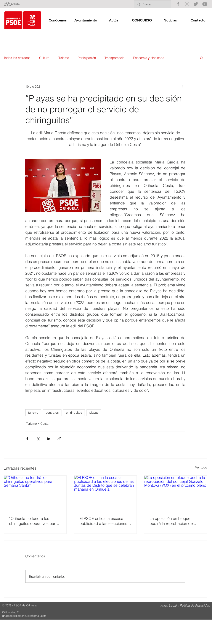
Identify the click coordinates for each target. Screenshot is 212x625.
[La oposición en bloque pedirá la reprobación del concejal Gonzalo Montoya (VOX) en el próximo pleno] (175, 493)
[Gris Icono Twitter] (196, 4)
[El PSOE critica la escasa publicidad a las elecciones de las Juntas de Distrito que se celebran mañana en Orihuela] (105, 493)
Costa (44, 424)
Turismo (63, 58)
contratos (52, 412)
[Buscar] (152, 4)
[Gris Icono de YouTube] (205, 4)
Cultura (44, 58)
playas (93, 412)
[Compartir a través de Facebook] (27, 438)
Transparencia (114, 58)
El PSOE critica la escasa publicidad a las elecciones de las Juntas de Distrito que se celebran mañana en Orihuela (104, 521)
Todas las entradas (17, 58)
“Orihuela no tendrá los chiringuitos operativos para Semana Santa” (33, 521)
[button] (57, 20)
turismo (33, 412)
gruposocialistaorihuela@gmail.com (24, 615)
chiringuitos (74, 412)
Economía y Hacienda (148, 58)
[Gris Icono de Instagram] (187, 4)
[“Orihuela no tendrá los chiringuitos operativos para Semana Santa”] (35, 493)
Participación (87, 58)
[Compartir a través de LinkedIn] (49, 438)
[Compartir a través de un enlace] (59, 438)
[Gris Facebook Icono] (178, 4)
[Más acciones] (182, 86)
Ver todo (201, 467)
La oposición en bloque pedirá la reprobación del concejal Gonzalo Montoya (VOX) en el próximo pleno (172, 521)
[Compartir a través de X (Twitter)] (38, 438)
